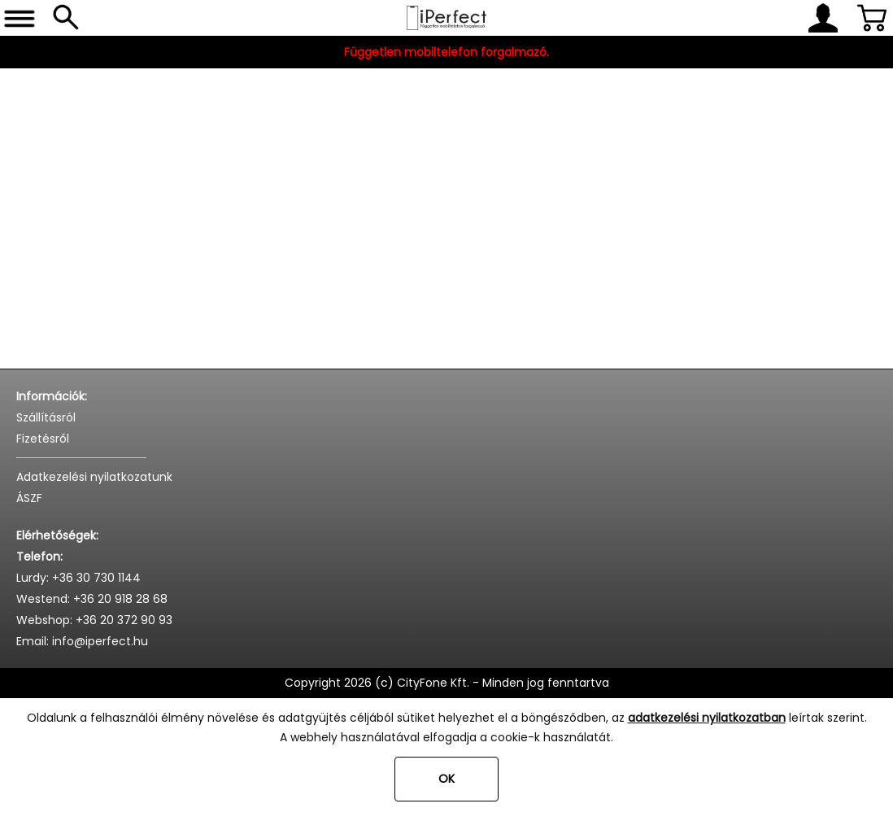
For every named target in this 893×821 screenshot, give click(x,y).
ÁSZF (29, 498)
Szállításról (46, 417)
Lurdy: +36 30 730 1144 (78, 578)
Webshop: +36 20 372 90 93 (94, 620)
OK (446, 779)
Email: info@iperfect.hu (82, 641)
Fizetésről (42, 438)
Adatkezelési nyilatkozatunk (94, 477)
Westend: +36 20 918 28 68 (92, 599)
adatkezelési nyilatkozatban (707, 718)
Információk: (51, 396)
